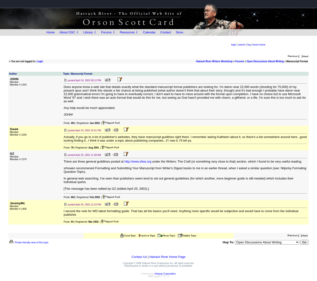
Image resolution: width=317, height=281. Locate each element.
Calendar (149, 32)
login (233, 44)
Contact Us (139, 257)
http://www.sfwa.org (138, 161)
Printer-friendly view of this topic (28, 242)
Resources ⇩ (129, 32)
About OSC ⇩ (68, 32)
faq (249, 44)
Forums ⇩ (108, 32)
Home (51, 32)
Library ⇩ (89, 32)
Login (39, 61)
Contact (165, 32)
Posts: (69, 123)
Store (179, 32)
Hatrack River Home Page (167, 257)
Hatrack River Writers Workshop (214, 61)
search (241, 44)
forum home (259, 44)
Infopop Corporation (165, 273)
